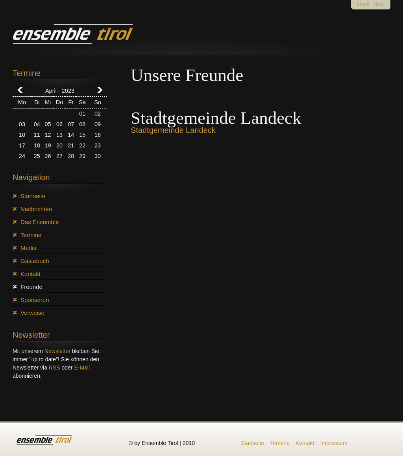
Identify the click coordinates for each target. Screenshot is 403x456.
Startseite (32, 196)
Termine (30, 235)
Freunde (31, 286)
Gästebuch (34, 260)
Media (28, 248)
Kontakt (30, 273)
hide (379, 4)
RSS (54, 367)
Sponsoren (34, 299)
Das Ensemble (39, 222)
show (363, 4)
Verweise (32, 312)
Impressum (333, 443)
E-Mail (82, 367)
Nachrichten (36, 209)
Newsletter (57, 351)
